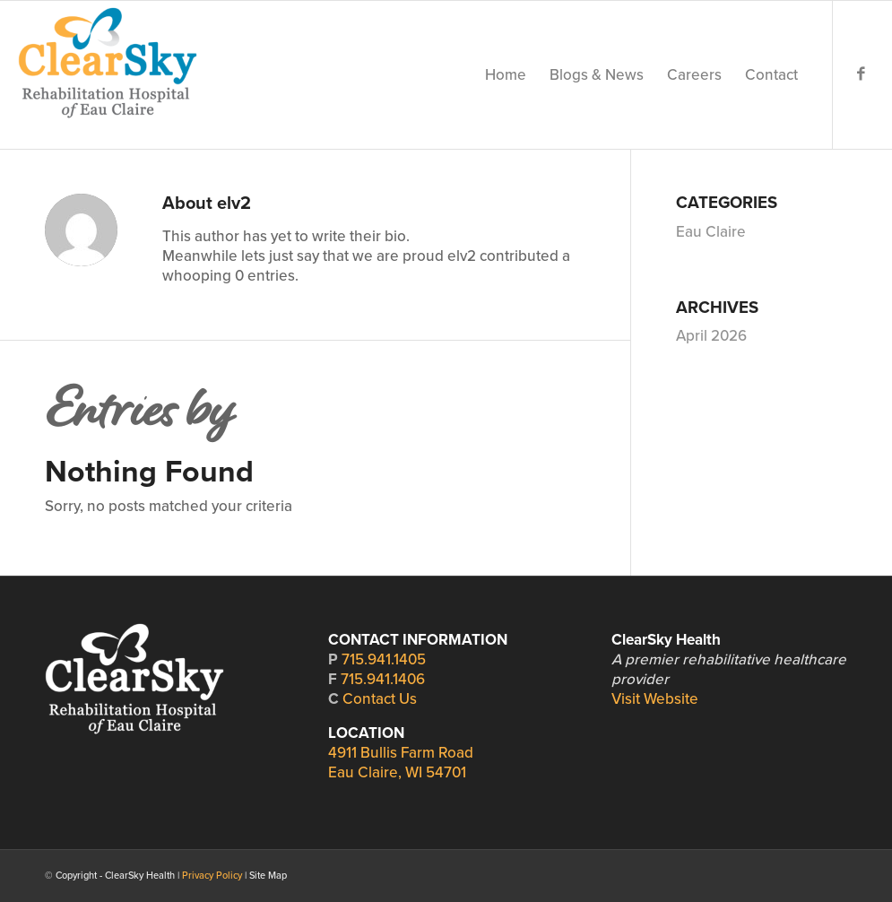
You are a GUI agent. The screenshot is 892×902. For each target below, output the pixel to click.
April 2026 (711, 335)
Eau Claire (711, 231)
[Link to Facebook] (860, 74)
